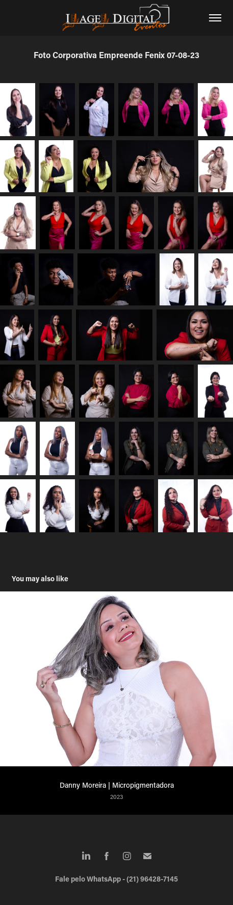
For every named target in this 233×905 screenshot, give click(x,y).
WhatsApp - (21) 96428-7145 (132, 879)
